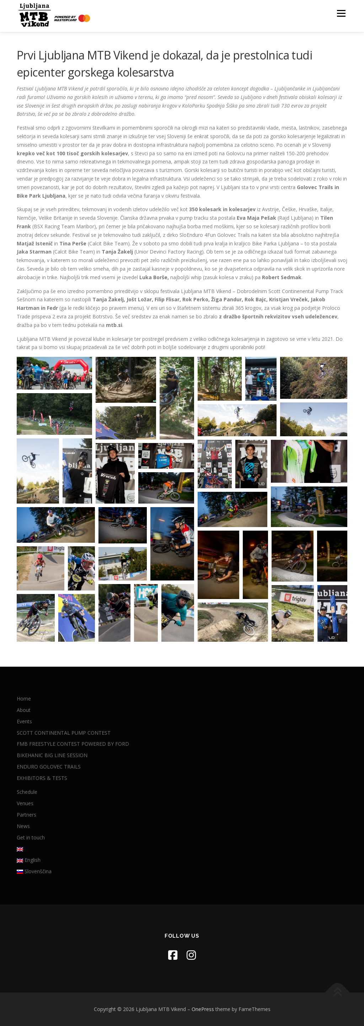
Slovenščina (34, 871)
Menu (341, 13)
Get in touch (31, 837)
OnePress (203, 1009)
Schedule (27, 791)
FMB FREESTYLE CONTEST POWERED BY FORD (73, 743)
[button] (54, 373)
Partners (26, 814)
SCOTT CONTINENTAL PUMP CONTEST (64, 732)
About (24, 710)
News (23, 826)
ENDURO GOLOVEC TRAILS (49, 766)
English (29, 859)
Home (24, 698)
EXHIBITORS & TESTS (42, 778)
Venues (25, 803)
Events (24, 721)
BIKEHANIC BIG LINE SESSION (52, 755)
